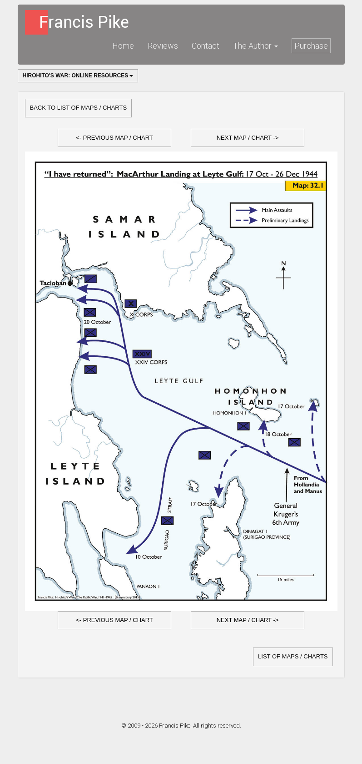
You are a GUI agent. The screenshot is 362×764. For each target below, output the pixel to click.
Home (123, 46)
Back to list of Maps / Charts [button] (78, 107)
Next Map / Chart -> (248, 137)
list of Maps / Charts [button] (292, 656)
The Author (255, 46)
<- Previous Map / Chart (114, 137)
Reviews (163, 46)
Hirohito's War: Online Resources (78, 75)
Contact (205, 46)
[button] (114, 138)
